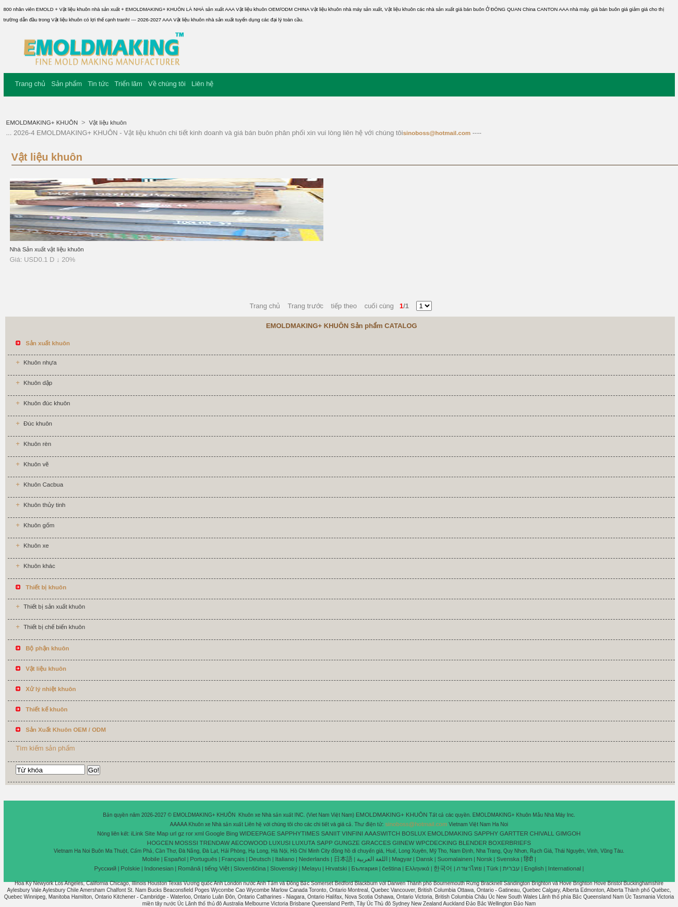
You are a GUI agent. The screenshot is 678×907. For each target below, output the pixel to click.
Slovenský (283, 868)
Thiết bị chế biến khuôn (54, 627)
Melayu (311, 868)
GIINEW (403, 843)
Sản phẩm (66, 84)
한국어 (442, 868)
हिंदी (528, 859)
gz (181, 833)
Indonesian (159, 868)
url (173, 833)
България (364, 868)
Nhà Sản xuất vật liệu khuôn (47, 249)
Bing (232, 833)
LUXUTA (304, 843)
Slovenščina (250, 868)
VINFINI (352, 833)
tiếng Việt (217, 868)
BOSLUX (414, 833)
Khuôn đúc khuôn (46, 403)
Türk (493, 868)
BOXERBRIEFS (509, 843)
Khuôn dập (37, 383)
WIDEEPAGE (257, 833)
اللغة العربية (372, 859)
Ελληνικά (417, 868)
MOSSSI (186, 843)
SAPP (325, 843)
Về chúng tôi (167, 84)
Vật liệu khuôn (106, 122)
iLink (137, 833)
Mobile (151, 859)
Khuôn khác (39, 566)
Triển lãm (128, 84)
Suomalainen (454, 859)
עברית (511, 868)
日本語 (343, 859)
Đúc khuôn (37, 423)
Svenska (508, 859)
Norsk (484, 859)
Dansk (424, 859)
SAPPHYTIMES (298, 833)
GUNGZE (347, 843)
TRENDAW (215, 843)
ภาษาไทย (469, 868)
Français (233, 859)
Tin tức (98, 84)
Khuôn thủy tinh (44, 505)
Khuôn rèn (37, 444)
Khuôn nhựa (40, 362)
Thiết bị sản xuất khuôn (54, 606)
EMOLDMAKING (450, 833)
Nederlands (314, 859)
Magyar (401, 859)
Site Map (156, 833)
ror (189, 833)
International (564, 868)
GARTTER (514, 833)
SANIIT (330, 833)
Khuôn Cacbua (43, 484)
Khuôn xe (36, 545)
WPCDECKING (436, 843)
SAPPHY (486, 833)
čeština (391, 868)
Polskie (130, 868)
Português (203, 859)
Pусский (105, 868)
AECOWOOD (249, 843)
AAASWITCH (382, 833)
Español (175, 859)
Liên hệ (202, 84)
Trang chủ (30, 84)
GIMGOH (567, 833)
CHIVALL (542, 833)
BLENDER (472, 843)
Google (215, 833)
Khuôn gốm (38, 525)
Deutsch (260, 859)
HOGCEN (160, 843)
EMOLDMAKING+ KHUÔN (43, 122)
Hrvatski (336, 868)
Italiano (284, 859)
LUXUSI (280, 843)
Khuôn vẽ (36, 464)
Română (189, 868)
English (534, 868)
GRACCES (376, 843)
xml (199, 833)
